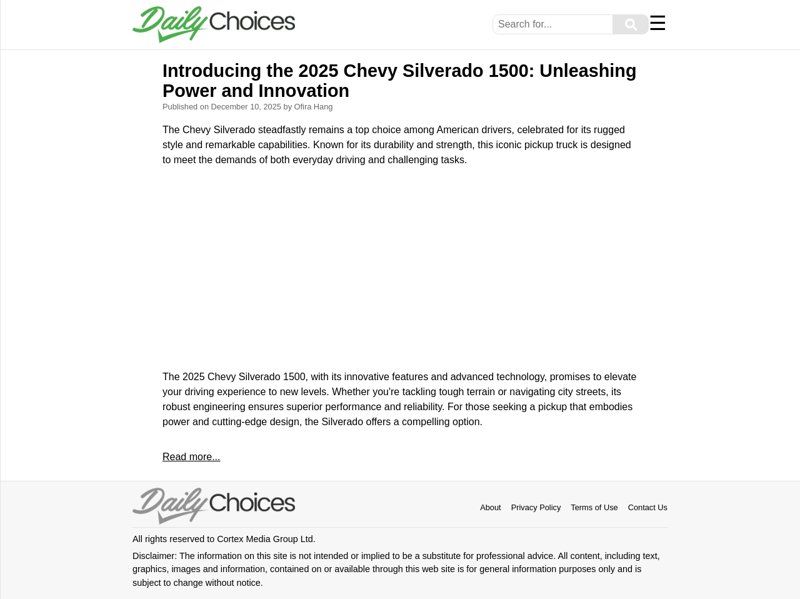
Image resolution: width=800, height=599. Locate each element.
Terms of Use (594, 507)
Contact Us (648, 507)
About (490, 507)
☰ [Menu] (658, 23)
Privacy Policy (536, 507)
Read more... (191, 456)
